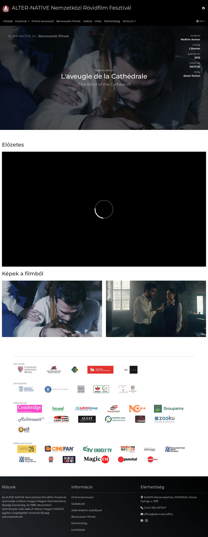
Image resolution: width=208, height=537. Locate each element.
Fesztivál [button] (21, 21)
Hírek (98, 21)
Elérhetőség (112, 21)
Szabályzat (78, 503)
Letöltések (78, 529)
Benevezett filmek (68, 21)
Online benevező (43, 21)
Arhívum (128, 21)
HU (199, 21)
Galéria (87, 21)
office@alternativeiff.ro (157, 514)
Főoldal (8, 21)
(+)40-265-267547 (153, 507)
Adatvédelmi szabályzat (86, 510)
